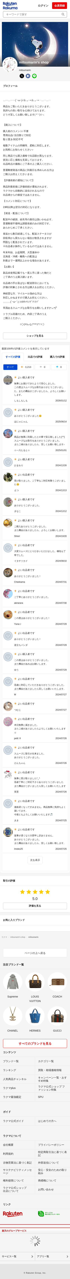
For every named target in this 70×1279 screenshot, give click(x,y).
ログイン (43, 5)
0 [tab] (42, 367)
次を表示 (35, 860)
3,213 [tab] (26, 367)
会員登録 (59, 5)
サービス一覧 (9, 1256)
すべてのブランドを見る (35, 1043)
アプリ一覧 (43, 1256)
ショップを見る (35, 335)
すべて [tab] (10, 367)
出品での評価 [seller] (35, 356)
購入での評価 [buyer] (57, 356)
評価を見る (35, 905)
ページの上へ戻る (35, 953)
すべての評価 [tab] (13, 356)
